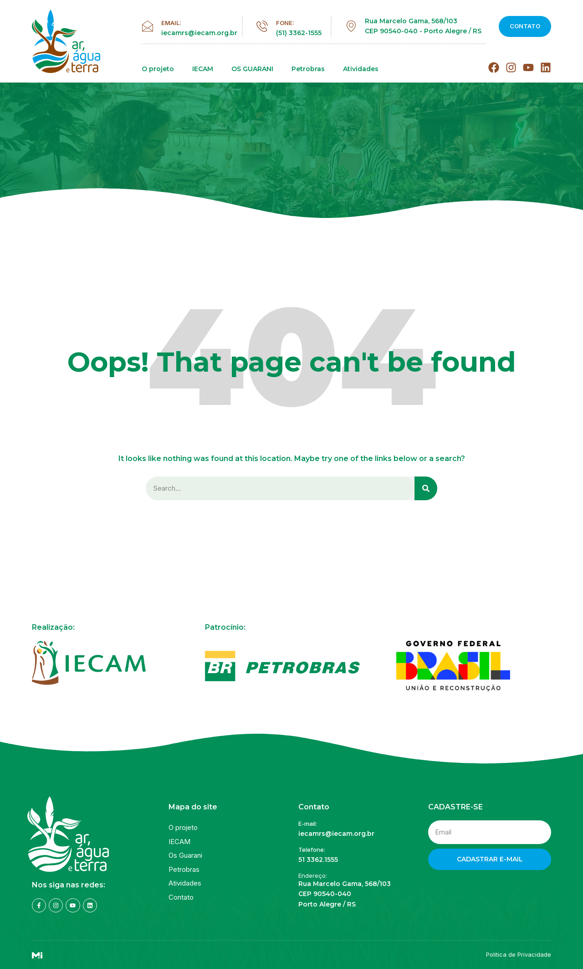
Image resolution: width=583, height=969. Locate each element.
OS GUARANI (252, 69)
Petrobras (308, 69)
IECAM (202, 69)
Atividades (360, 69)
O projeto (158, 69)
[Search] (425, 489)
